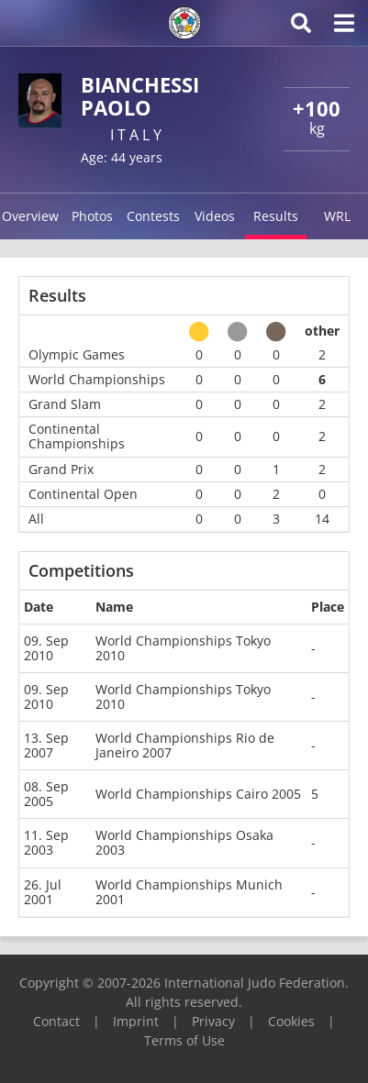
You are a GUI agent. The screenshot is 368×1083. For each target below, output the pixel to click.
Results (275, 216)
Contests (153, 216)
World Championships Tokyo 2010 (183, 648)
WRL (337, 216)
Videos (215, 216)
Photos (92, 216)
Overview (30, 216)
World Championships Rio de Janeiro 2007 (184, 745)
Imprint (136, 1021)
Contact (56, 1021)
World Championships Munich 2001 (189, 892)
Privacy (213, 1021)
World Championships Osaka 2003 (184, 842)
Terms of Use (184, 1040)
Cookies (291, 1021)
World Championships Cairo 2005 (198, 793)
